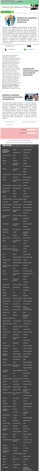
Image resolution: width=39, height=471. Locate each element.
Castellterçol (26, 378)
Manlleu (25, 221)
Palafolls (25, 163)
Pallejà (4, 437)
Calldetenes (15, 420)
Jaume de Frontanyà (27, 298)
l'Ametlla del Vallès (27, 270)
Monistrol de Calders (7, 318)
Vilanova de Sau (6, 298)
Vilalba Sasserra (16, 464)
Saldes (4, 270)
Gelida (24, 160)
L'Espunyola (16, 270)
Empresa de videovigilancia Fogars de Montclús (27, 468)
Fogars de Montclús (27, 403)
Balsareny (25, 226)
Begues (4, 196)
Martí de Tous (26, 428)
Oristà (4, 464)
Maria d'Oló (15, 381)
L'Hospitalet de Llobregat (6, 451)
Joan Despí (5, 348)
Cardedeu (5, 384)
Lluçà (4, 456)
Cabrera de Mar (26, 188)
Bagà (24, 359)
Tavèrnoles (5, 403)
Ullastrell (5, 381)
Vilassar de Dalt (6, 423)
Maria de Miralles (27, 207)
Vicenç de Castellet (27, 351)
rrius (14, 445)
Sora (4, 235)
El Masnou (25, 212)
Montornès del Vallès (28, 273)
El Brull (25, 409)
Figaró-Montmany (27, 406)
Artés (24, 292)
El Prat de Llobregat (17, 215)
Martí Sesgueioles (17, 188)
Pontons (4, 179)
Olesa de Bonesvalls (27, 257)
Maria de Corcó (6, 284)
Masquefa (5, 359)
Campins (15, 417)
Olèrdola (5, 246)
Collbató (5, 295)
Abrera (14, 401)
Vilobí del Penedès (27, 301)
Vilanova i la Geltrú (17, 284)
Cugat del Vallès (27, 329)
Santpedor (15, 160)
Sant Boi (15, 323)
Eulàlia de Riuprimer (17, 262)
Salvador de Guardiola (5, 354)
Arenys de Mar (16, 237)
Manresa (5, 315)
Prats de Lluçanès (27, 177)
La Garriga (25, 448)
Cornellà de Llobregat (25, 232)
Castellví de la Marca (18, 378)
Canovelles (5, 351)
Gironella (15, 409)
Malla (24, 445)
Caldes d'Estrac (26, 340)
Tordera (4, 401)
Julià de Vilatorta (27, 381)
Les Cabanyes (26, 392)
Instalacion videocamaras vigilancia (29, 121)
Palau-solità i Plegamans (16, 164)
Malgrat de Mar (26, 456)
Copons (25, 199)
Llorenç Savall (26, 152)
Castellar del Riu (27, 354)
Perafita (14, 254)
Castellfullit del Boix (7, 439)
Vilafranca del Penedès (5, 191)
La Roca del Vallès (27, 395)
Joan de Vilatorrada (17, 298)
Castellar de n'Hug (17, 356)
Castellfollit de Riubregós (16, 440)
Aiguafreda (15, 177)
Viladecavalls (16, 334)
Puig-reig (5, 445)
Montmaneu (5, 426)
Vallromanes (5, 467)
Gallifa (14, 196)
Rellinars (5, 168)
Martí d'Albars (26, 179)
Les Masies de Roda (7, 392)
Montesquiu (5, 448)
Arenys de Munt (6, 237)
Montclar (25, 193)
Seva (14, 461)
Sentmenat (15, 415)
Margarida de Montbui (5, 429)
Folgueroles (15, 329)
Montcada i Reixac (17, 185)
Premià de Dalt (16, 459)
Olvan (14, 190)
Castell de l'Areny (27, 442)
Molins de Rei (6, 312)
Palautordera (26, 218)
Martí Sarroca (16, 428)
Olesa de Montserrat (17, 257)
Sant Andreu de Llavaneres (16, 365)
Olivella (15, 193)
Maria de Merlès (6, 210)
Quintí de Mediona (27, 362)
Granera (25, 318)
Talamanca (5, 279)
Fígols (14, 406)
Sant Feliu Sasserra (17, 204)
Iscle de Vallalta (26, 229)
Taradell (15, 403)
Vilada (4, 290)
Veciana (25, 464)
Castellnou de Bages (17, 453)
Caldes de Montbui (7, 204)
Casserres (25, 240)
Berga (4, 240)
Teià (14, 373)
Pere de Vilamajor (17, 354)
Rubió (24, 312)
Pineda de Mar (16, 287)
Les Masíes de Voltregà (26, 390)
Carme (24, 243)
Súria (14, 268)
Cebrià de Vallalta (27, 321)
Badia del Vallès (27, 420)
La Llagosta (5, 306)
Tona (14, 345)
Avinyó (24, 337)
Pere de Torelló (26, 303)
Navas (4, 163)
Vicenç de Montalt (17, 321)
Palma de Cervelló (27, 434)
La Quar (4, 398)
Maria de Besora (6, 415)
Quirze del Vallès (17, 309)
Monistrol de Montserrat (26, 316)
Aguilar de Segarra (27, 149)
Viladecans (25, 334)
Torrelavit (5, 334)
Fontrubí (5, 417)
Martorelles (15, 265)
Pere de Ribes (16, 384)
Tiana (14, 362)
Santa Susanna (26, 196)
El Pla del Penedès (27, 210)
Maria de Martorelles (7, 249)
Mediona (15, 235)
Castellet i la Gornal (27, 439)
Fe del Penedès (26, 373)
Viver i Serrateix (16, 301)
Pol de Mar (25, 182)
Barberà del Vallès (7, 259)
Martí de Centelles (17, 431)
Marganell (25, 295)
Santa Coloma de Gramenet (6, 266)
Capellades (5, 389)
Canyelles (15, 348)
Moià (14, 437)
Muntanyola (15, 343)
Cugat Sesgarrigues (27, 367)
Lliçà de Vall (5, 303)
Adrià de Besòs (16, 359)
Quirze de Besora (7, 321)
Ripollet (4, 160)
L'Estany (15, 450)
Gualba (24, 279)
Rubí (14, 158)
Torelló (14, 232)
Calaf (4, 326)
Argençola (25, 450)
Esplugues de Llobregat (5, 410)
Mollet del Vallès (17, 207)
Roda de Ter (26, 158)
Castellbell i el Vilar (17, 326)
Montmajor (15, 426)
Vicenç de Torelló (7, 387)
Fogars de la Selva (7, 406)
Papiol (14, 434)
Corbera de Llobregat (18, 199)
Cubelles (25, 259)
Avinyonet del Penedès (16, 338)
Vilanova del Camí (27, 332)
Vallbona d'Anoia (17, 259)
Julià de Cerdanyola (27, 345)
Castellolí (25, 431)
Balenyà (25, 215)
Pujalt (14, 155)
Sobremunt (25, 459)
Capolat (25, 387)
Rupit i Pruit (5, 232)
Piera (4, 254)
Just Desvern (5, 223)
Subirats (25, 268)
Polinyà (25, 284)
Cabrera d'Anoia (6, 301)
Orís (14, 456)
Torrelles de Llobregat (26, 412)
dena (14, 246)
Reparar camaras (10, 124)
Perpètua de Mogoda (7, 199)
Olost (24, 190)
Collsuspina (5, 201)
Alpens (24, 174)
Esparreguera (16, 201)
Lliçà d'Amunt (16, 303)
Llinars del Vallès (17, 389)
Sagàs (24, 453)
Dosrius (25, 251)
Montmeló (25, 276)
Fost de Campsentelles (26, 307)
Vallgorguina (5, 229)
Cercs (14, 375)
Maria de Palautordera (15, 249)
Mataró (24, 171)
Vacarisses (25, 265)
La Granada (15, 448)
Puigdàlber (5, 434)
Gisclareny (25, 326)
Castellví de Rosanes (7, 378)
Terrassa (25, 370)
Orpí (24, 461)
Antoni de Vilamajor (7, 365)
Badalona (5, 337)
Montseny (25, 343)
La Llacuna (15, 412)
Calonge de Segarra (27, 417)
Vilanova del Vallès (27, 365)
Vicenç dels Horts (27, 384)
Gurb (14, 318)
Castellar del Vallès (27, 309)
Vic (13, 290)
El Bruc (25, 249)
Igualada (25, 185)
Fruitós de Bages (17, 306)
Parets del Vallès (27, 254)
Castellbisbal (26, 287)
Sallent (24, 168)
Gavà (4, 257)
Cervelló (5, 273)
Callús (4, 420)
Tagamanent (26, 290)
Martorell (15, 295)
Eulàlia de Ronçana (27, 223)
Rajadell (4, 459)
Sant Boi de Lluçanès (7, 323)
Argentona (25, 235)
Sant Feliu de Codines (16, 169)
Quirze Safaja (6, 309)
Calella (14, 312)
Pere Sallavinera (16, 229)
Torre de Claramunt (7, 185)
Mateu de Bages (6, 188)
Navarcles (25, 155)
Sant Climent (16, 398)
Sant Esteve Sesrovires (15, 219)
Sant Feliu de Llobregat (16, 224)
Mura (4, 158)
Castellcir (5, 375)
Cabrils (4, 362)
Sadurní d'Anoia (6, 332)
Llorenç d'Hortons (7, 155)
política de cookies (14, 1)
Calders (4, 343)
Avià (14, 292)
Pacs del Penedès (27, 166)
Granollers (25, 281)
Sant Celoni (26, 398)
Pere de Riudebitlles (27, 204)
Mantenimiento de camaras (10, 121)
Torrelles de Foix (17, 152)
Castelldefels (26, 246)
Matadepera (26, 356)
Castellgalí (25, 437)
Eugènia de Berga (27, 262)
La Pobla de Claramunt (5, 371)
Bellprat (15, 149)
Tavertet (25, 401)
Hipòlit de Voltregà (27, 201)
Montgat (25, 426)
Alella (4, 177)
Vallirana (15, 467)
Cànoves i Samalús (27, 348)
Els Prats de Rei (16, 423)
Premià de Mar (6, 207)
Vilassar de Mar (6, 345)
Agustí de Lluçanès (17, 174)
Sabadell (15, 315)
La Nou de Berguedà (17, 370)
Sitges (4, 461)
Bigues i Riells (26, 237)
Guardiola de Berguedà (16, 280)
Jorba (24, 423)
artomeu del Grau (27, 323)
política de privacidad (27, 140)
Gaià (24, 415)
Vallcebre (5, 262)
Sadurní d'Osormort (17, 387)
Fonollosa (5, 329)
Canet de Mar (16, 351)
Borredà (4, 292)
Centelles (25, 375)
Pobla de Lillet (6, 287)
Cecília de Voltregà (17, 332)
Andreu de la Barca (7, 174)
